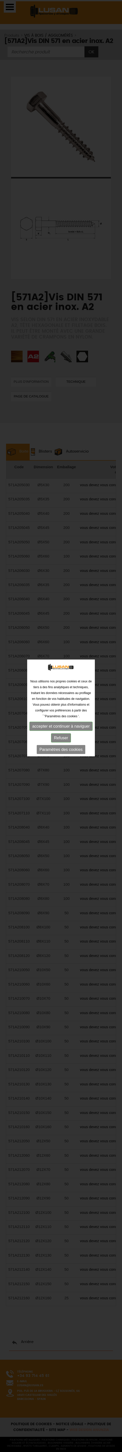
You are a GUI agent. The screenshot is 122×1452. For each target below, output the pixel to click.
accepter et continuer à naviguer (61, 677)
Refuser (61, 688)
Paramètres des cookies (61, 700)
